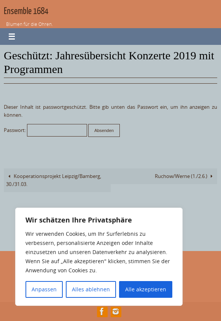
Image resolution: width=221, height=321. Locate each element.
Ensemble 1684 (26, 11)
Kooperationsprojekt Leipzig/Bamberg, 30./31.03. (54, 180)
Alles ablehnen (91, 289)
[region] (99, 257)
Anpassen (44, 289)
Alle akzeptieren (145, 289)
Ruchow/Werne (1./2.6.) (185, 176)
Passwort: (45, 130)
